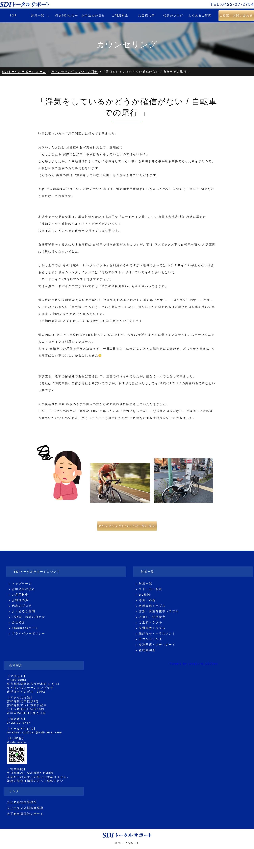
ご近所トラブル (150, 622)
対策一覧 (37, 15)
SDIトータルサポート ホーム (24, 71)
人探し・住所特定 (152, 616)
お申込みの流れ (93, 15)
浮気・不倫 (147, 600)
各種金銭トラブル (152, 605)
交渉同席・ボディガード (157, 644)
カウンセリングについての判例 (74, 71)
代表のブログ (173, 15)
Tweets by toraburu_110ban (194, 663)
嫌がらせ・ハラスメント (157, 633)
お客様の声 (146, 15)
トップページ (22, 583)
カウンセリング (150, 639)
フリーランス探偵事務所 (25, 807)
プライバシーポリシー (28, 633)
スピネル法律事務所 (22, 802)
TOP (13, 15)
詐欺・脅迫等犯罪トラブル (159, 611)
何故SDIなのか (66, 15)
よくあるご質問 (200, 15)
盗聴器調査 (147, 650)
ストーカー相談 (150, 589)
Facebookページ (25, 628)
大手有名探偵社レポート (25, 813)
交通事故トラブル (152, 628)
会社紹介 (18, 622)
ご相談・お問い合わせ (28, 616)
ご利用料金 (120, 15)
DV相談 (145, 594)
